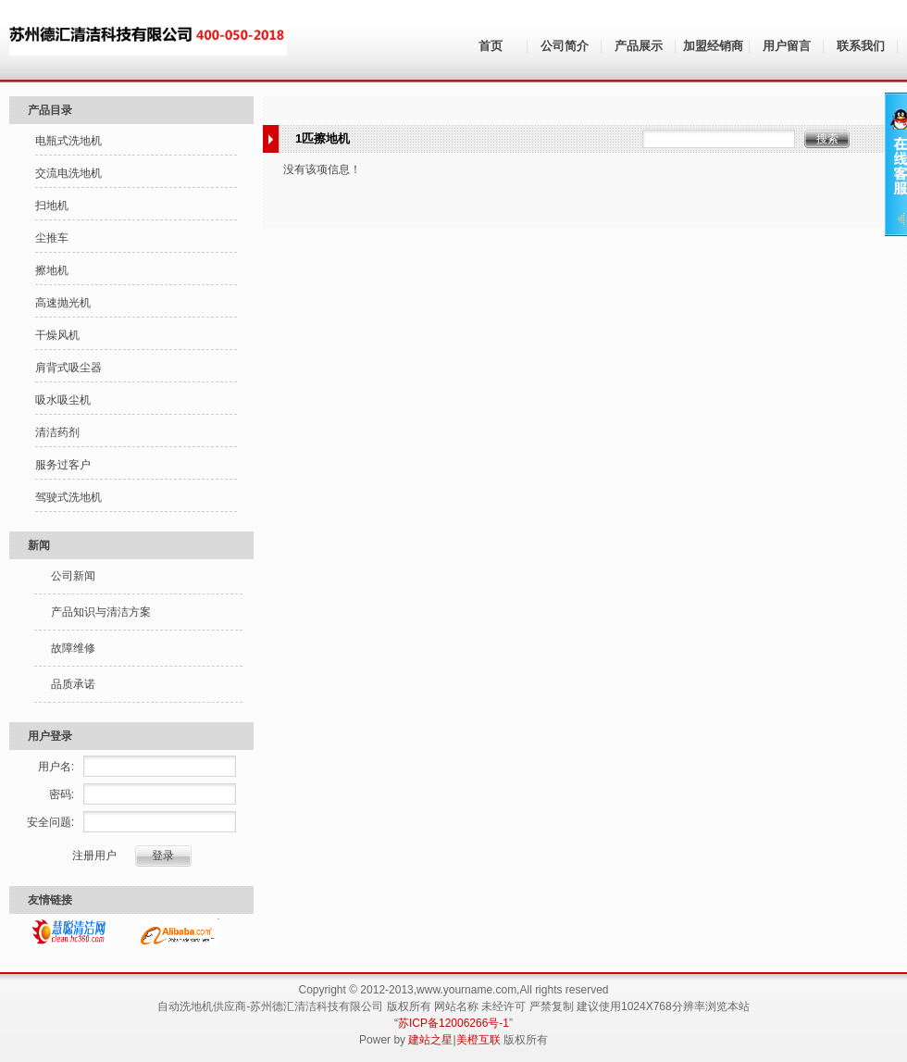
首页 (490, 46)
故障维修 (73, 648)
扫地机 (51, 205)
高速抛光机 (63, 302)
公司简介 (564, 46)
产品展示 (639, 46)
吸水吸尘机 (63, 400)
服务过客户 (63, 464)
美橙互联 (478, 1039)
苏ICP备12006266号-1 (453, 1023)
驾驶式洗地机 (68, 497)
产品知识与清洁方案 (101, 612)
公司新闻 (73, 575)
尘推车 (51, 237)
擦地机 (51, 270)
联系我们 (861, 46)
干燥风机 (57, 335)
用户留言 (787, 46)
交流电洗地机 (68, 173)
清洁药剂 (57, 432)
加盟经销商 (713, 46)
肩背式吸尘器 (68, 367)
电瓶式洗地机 (68, 140)
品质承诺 (73, 684)
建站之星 (430, 1039)
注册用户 (94, 855)
